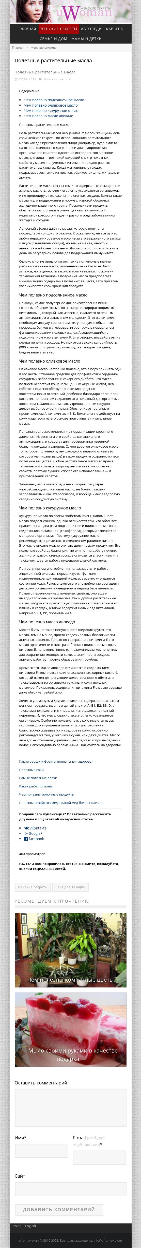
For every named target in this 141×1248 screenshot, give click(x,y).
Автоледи (91, 28)
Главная (27, 28)
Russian (16, 1225)
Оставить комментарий (41, 1083)
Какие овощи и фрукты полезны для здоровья (56, 761)
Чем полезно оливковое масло (51, 105)
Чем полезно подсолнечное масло (54, 99)
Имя (21, 1138)
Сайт (20, 1176)
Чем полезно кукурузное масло (51, 110)
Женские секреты (58, 28)
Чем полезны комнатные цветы (70, 979)
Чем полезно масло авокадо (48, 115)
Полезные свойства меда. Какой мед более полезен (61, 802)
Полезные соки (31, 769)
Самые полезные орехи (38, 778)
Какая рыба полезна (35, 786)
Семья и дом (53, 38)
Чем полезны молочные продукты (47, 794)
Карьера (114, 28)
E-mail (89, 1141)
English (30, 1225)
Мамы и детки (86, 38)
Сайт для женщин (70, 887)
